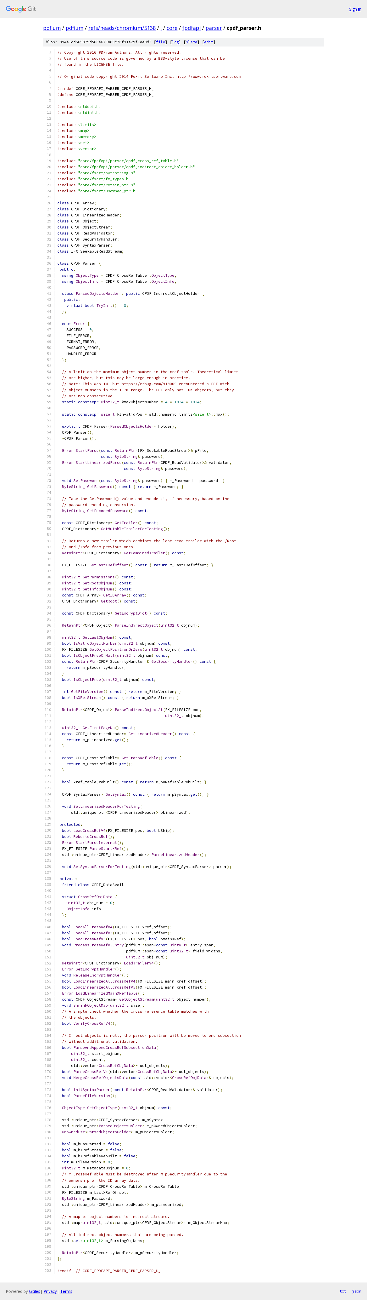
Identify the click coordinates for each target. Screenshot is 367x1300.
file (160, 42)
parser (214, 27)
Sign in (355, 9)
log (175, 42)
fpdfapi (191, 27)
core (172, 27)
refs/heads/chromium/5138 (122, 27)
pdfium (52, 27)
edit (208, 42)
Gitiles (34, 1291)
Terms (66, 1291)
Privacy (50, 1291)
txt (342, 1291)
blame (191, 42)
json (356, 1291)
